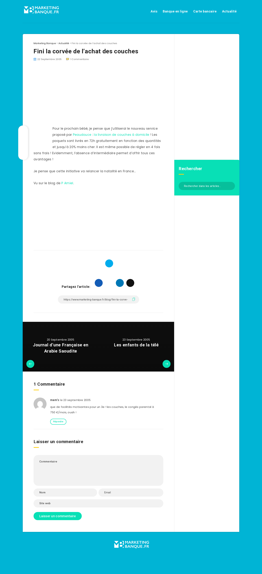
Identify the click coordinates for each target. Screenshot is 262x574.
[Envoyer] (230, 185)
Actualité (229, 11)
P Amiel (67, 183)
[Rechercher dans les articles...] (207, 186)
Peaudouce (82, 135)
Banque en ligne (175, 11)
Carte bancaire (205, 11)
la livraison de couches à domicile (121, 135)
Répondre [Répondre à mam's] (58, 421)
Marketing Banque (45, 43)
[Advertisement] (98, 95)
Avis (154, 11)
